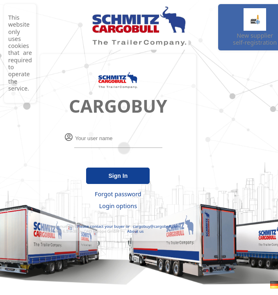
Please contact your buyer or (103, 226)
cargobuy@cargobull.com (156, 226)
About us (135, 231)
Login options (118, 206)
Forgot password (118, 194)
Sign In (118, 175)
